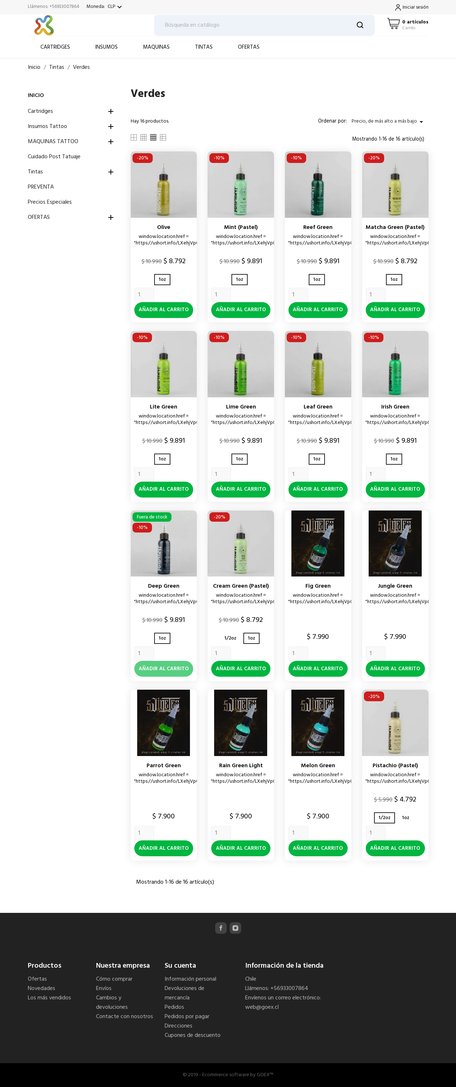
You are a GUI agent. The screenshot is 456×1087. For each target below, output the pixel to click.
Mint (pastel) (241, 227)
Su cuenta (180, 966)
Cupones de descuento (193, 1035)
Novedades (41, 988)
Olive (163, 227)
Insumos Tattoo (47, 126)
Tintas (35, 172)
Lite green (163, 407)
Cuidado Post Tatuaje (54, 157)
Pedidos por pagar (187, 1016)
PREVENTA (41, 187)
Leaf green (318, 407)
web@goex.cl (262, 1007)
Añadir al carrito (164, 310)
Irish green (395, 407)
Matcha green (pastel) (395, 227)
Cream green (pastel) (241, 586)
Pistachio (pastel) (395, 765)
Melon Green (318, 765)
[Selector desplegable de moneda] (116, 7)
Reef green (318, 227)
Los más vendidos (49, 998)
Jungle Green (395, 586)
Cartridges (40, 111)
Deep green (163, 586)
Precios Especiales (50, 202)
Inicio (36, 95)
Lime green (241, 407)
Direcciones (178, 1026)
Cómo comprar (114, 979)
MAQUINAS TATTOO (53, 141)
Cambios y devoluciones (112, 1002)
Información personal (190, 979)
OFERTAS (39, 217)
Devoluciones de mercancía (184, 993)
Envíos (104, 988)
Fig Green (318, 586)
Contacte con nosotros (124, 1016)
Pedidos (174, 1007)
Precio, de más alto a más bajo (389, 121)
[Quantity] (144, 295)
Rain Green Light (241, 765)
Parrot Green (164, 765)
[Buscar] (264, 25)
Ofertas (37, 979)
